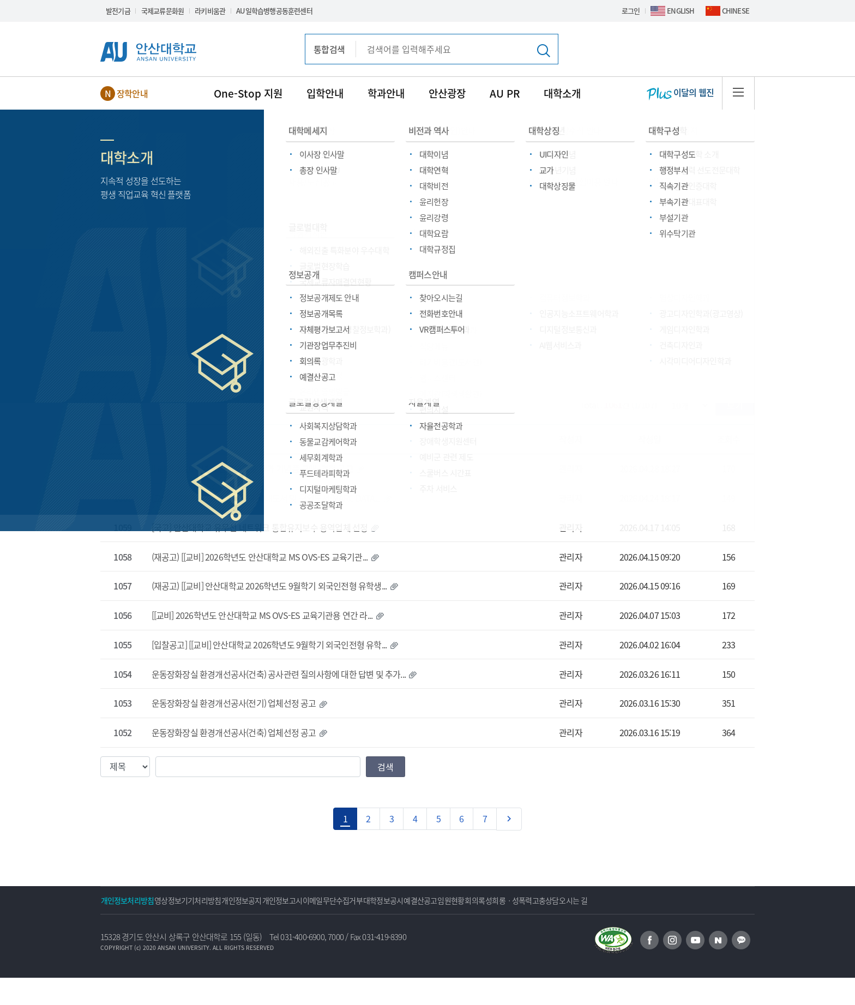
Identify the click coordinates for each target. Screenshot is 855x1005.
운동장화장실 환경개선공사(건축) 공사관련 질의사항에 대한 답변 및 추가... (279, 674)
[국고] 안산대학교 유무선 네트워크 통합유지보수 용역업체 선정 (260, 527)
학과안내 (386, 93)
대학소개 (562, 93)
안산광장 (447, 93)
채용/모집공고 (190, 355)
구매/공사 (267, 292)
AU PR (505, 93)
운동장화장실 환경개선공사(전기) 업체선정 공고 (234, 702)
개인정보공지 (281, 900)
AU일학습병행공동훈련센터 (274, 10)
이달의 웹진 (680, 93)
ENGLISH (680, 10)
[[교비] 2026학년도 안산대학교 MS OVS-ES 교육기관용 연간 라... (262, 615)
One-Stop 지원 (248, 93)
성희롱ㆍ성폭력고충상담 (671, 900)
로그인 (631, 10)
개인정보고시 (337, 900)
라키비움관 (210, 10)
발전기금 (118, 10)
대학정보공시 (470, 900)
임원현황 (569, 900)
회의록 (609, 900)
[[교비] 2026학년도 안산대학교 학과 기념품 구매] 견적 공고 (252, 468)
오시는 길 (123, 927)
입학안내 (325, 93)
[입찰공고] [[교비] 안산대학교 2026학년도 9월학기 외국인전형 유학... (269, 644)
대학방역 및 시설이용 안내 (639, 355)
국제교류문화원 (162, 10)
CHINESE (735, 10)
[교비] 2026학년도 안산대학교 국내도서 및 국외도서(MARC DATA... (266, 497)
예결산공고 (522, 900)
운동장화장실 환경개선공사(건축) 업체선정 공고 (234, 732)
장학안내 (132, 93)
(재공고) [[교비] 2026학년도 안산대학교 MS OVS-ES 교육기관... (260, 556)
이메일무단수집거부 (403, 900)
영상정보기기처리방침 (211, 900)
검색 (385, 766)
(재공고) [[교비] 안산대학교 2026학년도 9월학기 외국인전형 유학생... (269, 585)
